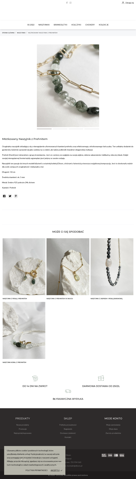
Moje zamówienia (113, 425)
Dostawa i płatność (68, 433)
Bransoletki (60, 24)
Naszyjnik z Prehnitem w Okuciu (60, 299)
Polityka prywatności (36, 470)
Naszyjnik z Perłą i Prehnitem (15, 299)
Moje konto (113, 418)
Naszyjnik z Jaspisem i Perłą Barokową (106, 299)
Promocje (23, 429)
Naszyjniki (44, 24)
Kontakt (68, 437)
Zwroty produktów (113, 433)
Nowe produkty (22, 425)
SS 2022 (30, 24)
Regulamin (68, 429)
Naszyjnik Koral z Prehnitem (14, 362)
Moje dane (113, 429)
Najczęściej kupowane (22, 433)
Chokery (90, 24)
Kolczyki (76, 24)
